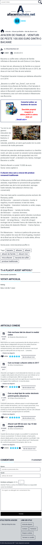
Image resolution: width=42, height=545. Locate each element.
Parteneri (33, 529)
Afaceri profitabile (18, 31)
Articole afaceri (27, 524)
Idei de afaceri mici (28, 357)
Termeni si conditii (28, 537)
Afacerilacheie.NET (2, 30)
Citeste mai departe (8, 353)
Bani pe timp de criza (8, 524)
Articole (8, 31)
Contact (24, 529)
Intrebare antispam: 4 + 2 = (9, 482)
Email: (3, 473)
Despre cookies (27, 533)
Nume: (3, 466)
